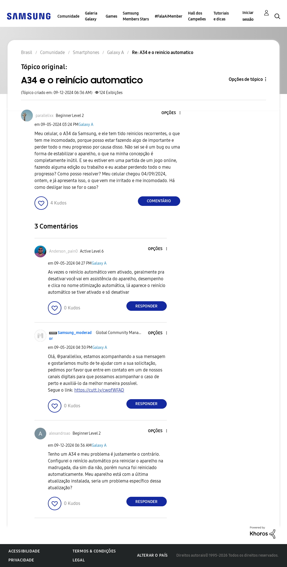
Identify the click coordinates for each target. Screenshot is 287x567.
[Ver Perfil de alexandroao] (59, 433)
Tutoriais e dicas (221, 16)
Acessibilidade (24, 551)
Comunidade (68, 16)
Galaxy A (85, 124)
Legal (79, 560)
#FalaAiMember (168, 16)
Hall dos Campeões (197, 16)
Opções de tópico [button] (246, 79)
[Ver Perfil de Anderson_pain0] (63, 251)
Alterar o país (152, 555)
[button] (170, 113)
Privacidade (21, 560)
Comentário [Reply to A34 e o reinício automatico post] (159, 201)
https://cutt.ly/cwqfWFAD (99, 390)
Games (111, 16)
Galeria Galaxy (91, 16)
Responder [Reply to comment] (146, 306)
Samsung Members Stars (136, 16)
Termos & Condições (94, 551)
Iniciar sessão (248, 16)
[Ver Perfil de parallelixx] (45, 115)
